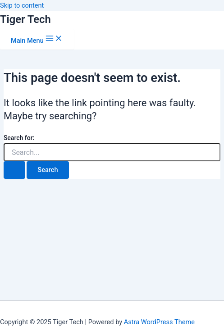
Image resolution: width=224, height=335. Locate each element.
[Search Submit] (14, 170)
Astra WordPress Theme (159, 322)
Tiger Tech (25, 19)
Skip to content (22, 5)
